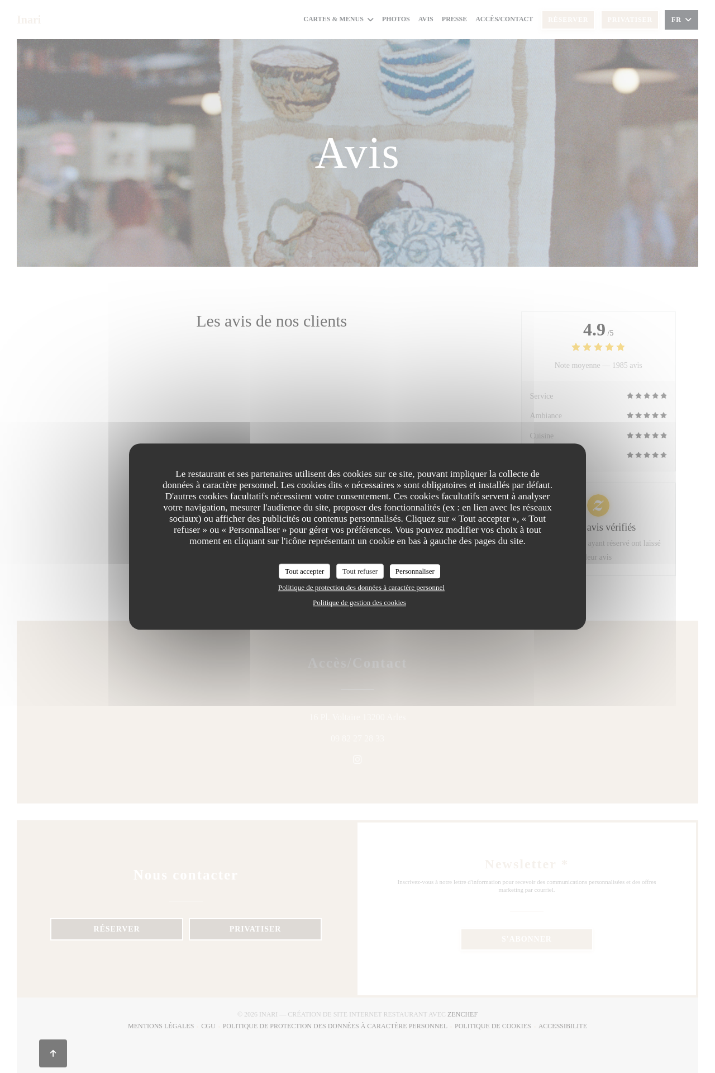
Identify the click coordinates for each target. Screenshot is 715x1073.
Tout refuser (360, 571)
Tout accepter (304, 571)
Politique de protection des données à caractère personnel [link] (361, 587)
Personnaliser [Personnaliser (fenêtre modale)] (415, 571)
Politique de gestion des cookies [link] (359, 602)
